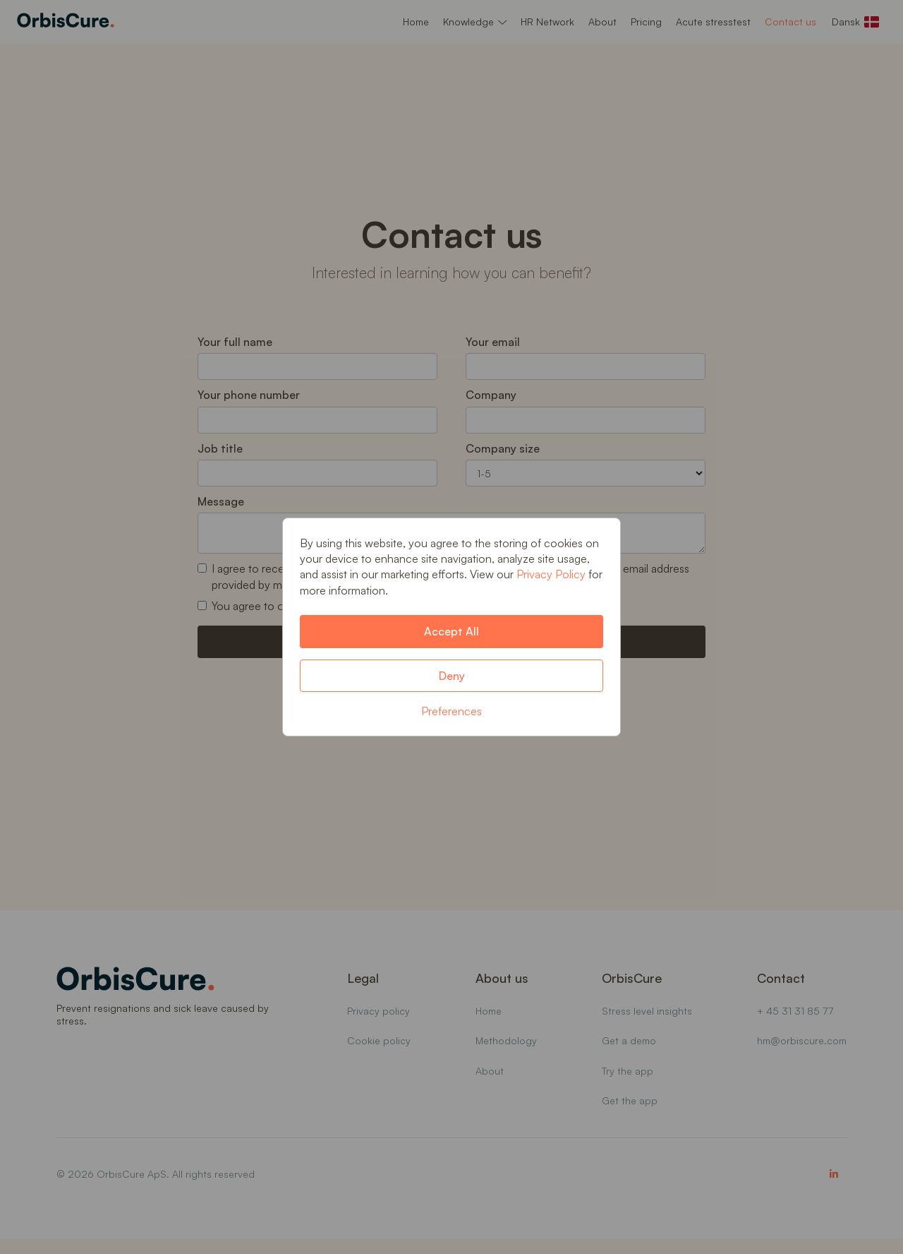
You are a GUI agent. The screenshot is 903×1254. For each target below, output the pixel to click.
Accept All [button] (451, 631)
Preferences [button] (451, 711)
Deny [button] (452, 676)
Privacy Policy (551, 574)
